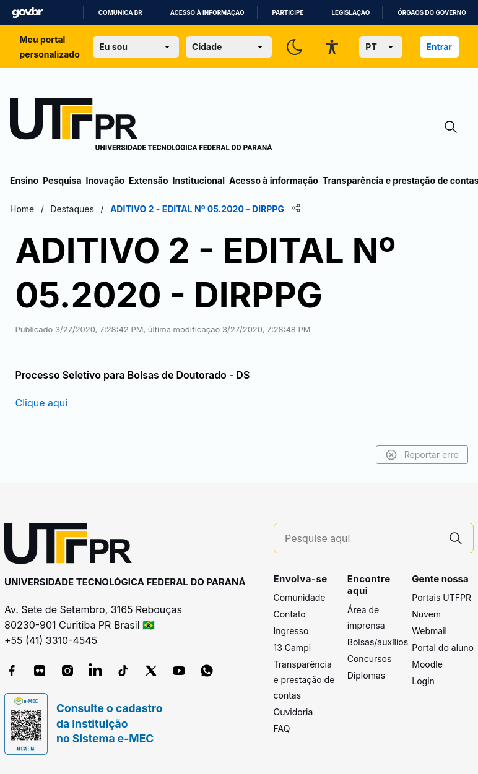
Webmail (429, 631)
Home (22, 209)
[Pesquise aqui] (361, 538)
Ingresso (291, 631)
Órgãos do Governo (432, 12)
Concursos (369, 658)
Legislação (350, 12)
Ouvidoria (293, 712)
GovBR (27, 13)
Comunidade (300, 597)
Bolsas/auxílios (377, 642)
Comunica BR (120, 12)
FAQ (282, 728)
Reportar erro (422, 455)
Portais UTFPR (441, 597)
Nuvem (426, 614)
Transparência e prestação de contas (304, 679)
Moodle (427, 664)
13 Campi (292, 647)
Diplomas (366, 675)
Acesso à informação (207, 12)
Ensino (24, 180)
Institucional (198, 180)
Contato (290, 614)
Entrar (439, 46)
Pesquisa (62, 180)
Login (423, 681)
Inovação (105, 180)
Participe (288, 12)
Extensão (148, 180)
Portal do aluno (443, 647)
